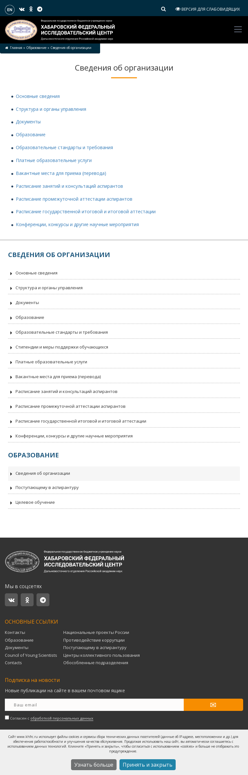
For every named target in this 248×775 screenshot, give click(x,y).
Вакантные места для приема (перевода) (61, 173)
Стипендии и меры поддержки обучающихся (58, 347)
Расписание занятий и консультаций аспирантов (69, 186)
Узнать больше (93, 764)
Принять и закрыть (147, 764)
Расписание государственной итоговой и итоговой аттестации (86, 211)
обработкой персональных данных (61, 718)
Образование (36, 47)
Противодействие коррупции (94, 640)
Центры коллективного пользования (101, 655)
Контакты (15, 632)
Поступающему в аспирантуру (43, 488)
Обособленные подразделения (95, 662)
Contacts (13, 662)
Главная (16, 47)
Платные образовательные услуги (54, 160)
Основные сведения (38, 96)
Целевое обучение (31, 502)
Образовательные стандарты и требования (64, 147)
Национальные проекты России (96, 632)
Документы (28, 122)
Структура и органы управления (51, 109)
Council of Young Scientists (31, 655)
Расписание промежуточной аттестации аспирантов (74, 199)
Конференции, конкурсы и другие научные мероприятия (77, 224)
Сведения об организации (39, 473)
